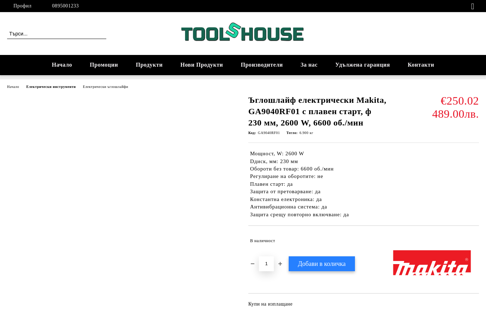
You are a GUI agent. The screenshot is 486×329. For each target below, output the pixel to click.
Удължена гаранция (362, 65)
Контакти (421, 65)
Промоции (104, 65)
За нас (308, 65)
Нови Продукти (201, 65)
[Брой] (266, 263)
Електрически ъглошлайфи (105, 87)
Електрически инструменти (51, 87)
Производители (262, 65)
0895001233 (65, 6)
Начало (62, 65)
